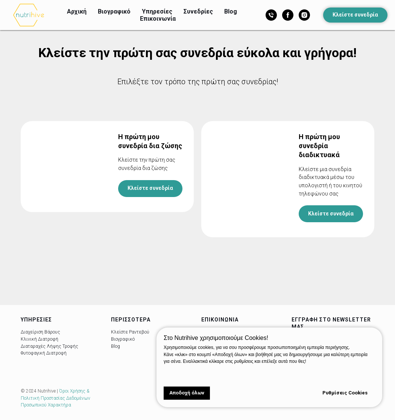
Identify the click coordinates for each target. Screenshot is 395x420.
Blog (230, 11)
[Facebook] (287, 15)
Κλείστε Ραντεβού (130, 332)
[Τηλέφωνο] (271, 15)
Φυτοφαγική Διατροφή (44, 353)
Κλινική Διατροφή (39, 339)
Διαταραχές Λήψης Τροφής (49, 346)
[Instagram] (304, 15)
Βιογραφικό (114, 11)
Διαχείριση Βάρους (40, 332)
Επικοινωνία (158, 18)
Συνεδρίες (198, 11)
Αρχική (77, 11)
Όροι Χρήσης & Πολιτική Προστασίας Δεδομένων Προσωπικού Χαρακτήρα (55, 398)
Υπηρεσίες (157, 11)
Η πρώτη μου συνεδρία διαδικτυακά (319, 146)
